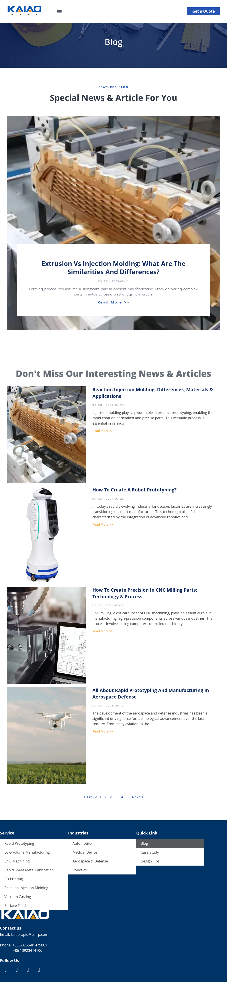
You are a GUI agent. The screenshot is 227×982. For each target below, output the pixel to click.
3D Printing (13, 878)
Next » (137, 797)
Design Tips (150, 861)
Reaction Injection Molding (26, 887)
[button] (59, 11)
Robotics (79, 870)
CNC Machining (17, 861)
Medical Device (84, 852)
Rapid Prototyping (19, 843)
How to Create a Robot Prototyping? (134, 490)
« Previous (92, 797)
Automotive (82, 843)
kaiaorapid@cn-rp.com (29, 934)
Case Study (150, 852)
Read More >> (113, 302)
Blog (144, 843)
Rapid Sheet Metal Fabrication (29, 870)
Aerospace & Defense (90, 861)
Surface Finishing (18, 905)
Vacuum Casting (17, 896)
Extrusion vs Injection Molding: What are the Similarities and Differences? (113, 267)
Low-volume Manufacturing (27, 852)
